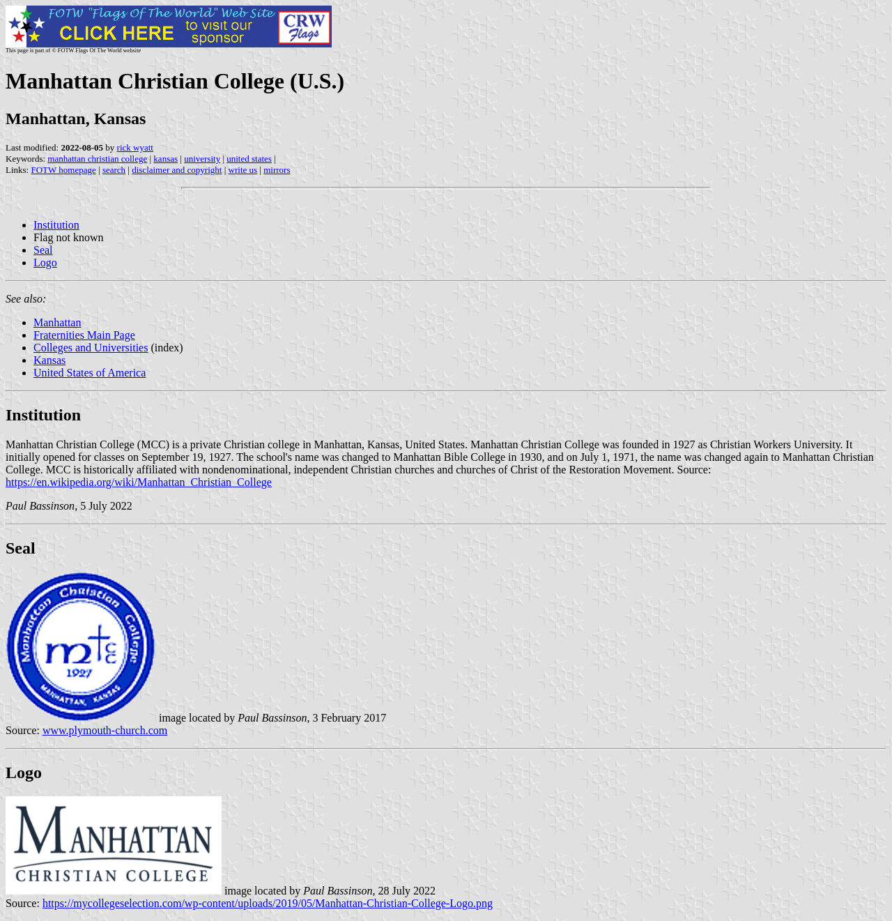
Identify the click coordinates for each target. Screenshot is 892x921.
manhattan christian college (97, 158)
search (113, 170)
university (202, 158)
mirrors (276, 170)
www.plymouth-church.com (105, 730)
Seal (43, 250)
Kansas (49, 360)
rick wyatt (135, 147)
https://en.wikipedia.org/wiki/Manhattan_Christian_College (139, 482)
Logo (45, 262)
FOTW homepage (63, 170)
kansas (165, 158)
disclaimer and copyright (177, 170)
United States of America (89, 373)
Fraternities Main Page (84, 335)
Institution (56, 225)
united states (249, 158)
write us (243, 170)
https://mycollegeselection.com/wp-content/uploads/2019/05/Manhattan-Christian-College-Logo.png (268, 903)
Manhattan (57, 322)
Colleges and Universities (90, 347)
